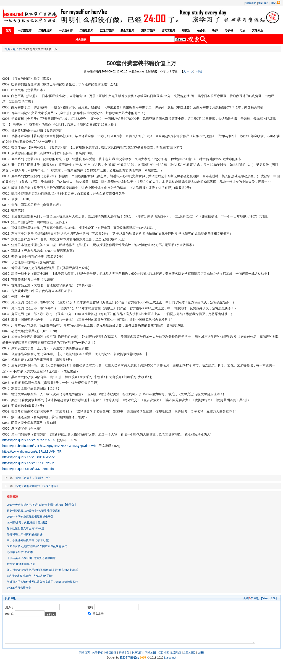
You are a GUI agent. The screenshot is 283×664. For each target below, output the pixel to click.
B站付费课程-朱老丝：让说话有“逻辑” (30, 575)
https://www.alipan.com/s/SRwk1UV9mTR (32, 451)
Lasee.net (170, 657)
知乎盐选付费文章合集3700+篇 (25, 528)
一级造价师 (66, 30)
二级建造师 (45, 30)
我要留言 (263, 3)
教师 (215, 30)
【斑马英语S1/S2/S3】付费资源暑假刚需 (31, 558)
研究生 (186, 30)
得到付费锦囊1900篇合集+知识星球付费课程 (33, 510)
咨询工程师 (168, 30)
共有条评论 (251, 598)
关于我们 (97, 652)
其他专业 (257, 30)
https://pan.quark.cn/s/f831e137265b (28, 463)
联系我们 (137, 652)
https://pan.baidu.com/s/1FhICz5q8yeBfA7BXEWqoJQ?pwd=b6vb (49, 446)
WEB (201, 652)
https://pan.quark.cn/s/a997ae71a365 (28, 440)
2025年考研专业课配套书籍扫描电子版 (30, 516)
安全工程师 (127, 30)
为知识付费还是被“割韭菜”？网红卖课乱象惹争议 (37, 546)
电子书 (229, 30)
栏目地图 (163, 652)
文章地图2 (189, 652)
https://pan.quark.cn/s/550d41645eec (28, 457)
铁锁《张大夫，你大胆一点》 (33, 477)
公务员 (201, 30)
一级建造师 (24, 30)
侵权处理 (110, 652)
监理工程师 (107, 30)
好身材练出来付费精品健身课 (24, 534)
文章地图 (175, 652)
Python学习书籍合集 (19, 587)
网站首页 (84, 652)
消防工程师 (148, 30)
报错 (199, 71)
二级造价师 (86, 30)
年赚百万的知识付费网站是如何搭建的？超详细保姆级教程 (42, 581)
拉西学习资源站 (129, 657)
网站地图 (150, 652)
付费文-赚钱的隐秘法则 (21, 564)
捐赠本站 (250, 3)
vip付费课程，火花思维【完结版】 (28, 522)
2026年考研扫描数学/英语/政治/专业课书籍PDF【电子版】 (42, 504)
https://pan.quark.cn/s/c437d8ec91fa (28, 469)
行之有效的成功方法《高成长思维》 (37, 486)
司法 (242, 30)
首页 (8, 30)
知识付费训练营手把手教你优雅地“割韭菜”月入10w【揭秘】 (43, 570)
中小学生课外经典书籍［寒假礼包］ (29, 540)
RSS (275, 3)
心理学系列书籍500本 (20, 552)
